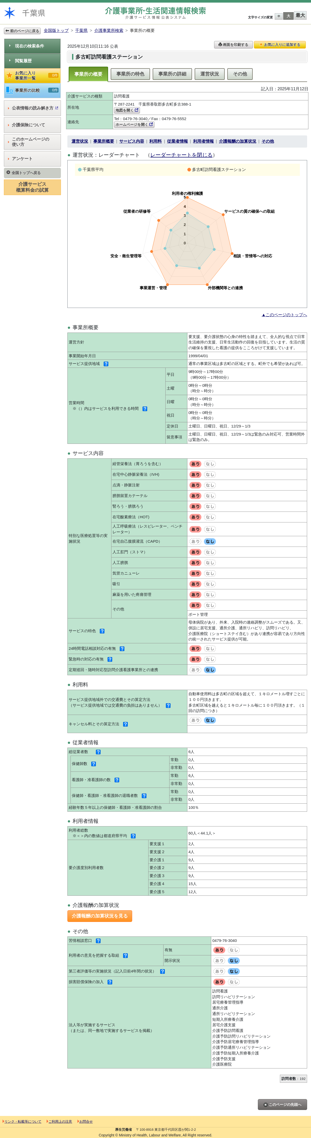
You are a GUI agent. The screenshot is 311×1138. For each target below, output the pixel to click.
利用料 (155, 141)
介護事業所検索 (108, 30)
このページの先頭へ (282, 1104)
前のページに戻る (22, 31)
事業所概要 (103, 141)
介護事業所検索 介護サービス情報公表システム (155, 13)
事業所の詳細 (172, 74)
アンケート (20, 158)
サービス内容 (131, 141)
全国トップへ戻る (23, 172)
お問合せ (85, 1121)
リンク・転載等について (22, 1121)
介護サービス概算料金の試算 (32, 187)
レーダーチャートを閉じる (181, 155)
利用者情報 (203, 141)
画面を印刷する (233, 45)
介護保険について (26, 125)
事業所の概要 (88, 74)
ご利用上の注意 (59, 1121)
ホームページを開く (134, 124)
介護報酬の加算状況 (237, 141)
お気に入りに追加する (279, 45)
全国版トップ (56, 30)
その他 (240, 74)
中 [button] (279, 16)
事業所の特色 (130, 74)
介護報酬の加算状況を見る (100, 916)
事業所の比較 (32, 90)
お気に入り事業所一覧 (32, 75)
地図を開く (127, 110)
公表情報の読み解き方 (33, 108)
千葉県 (81, 30)
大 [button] (288, 16)
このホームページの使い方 (28, 142)
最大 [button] (300, 15)
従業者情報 (177, 141)
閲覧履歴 (20, 61)
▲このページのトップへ (284, 315)
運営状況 (209, 74)
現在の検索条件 (26, 46)
